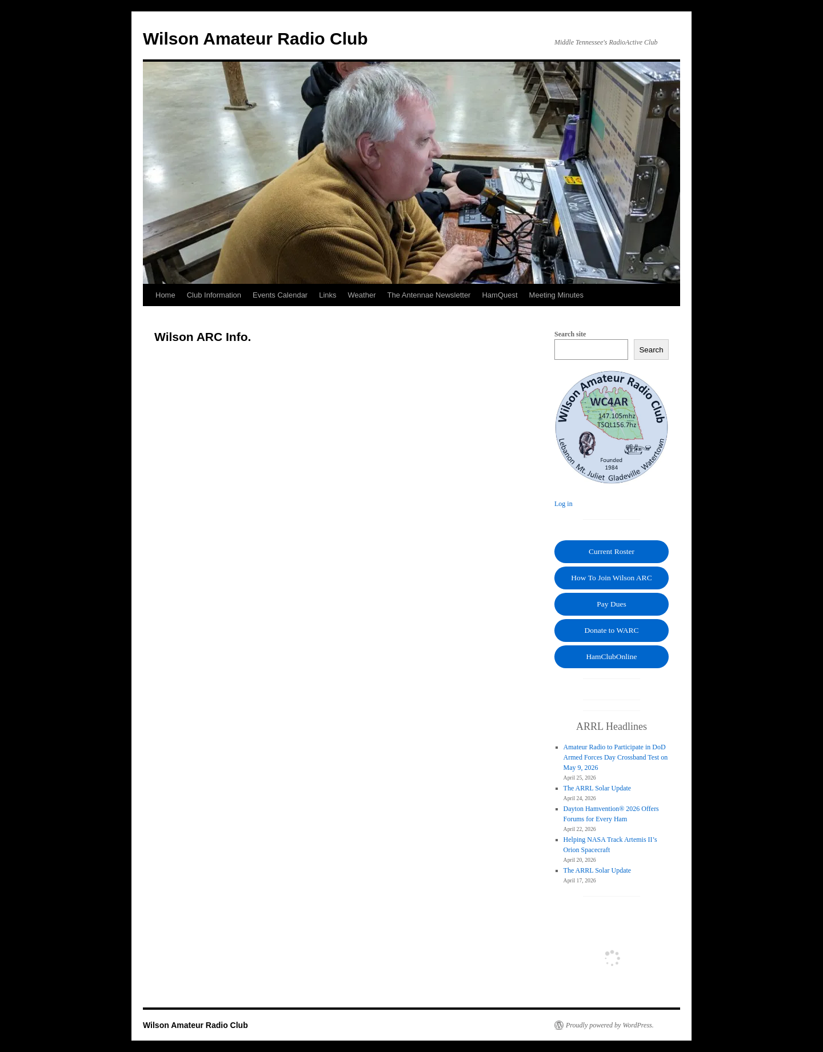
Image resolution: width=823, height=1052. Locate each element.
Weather (362, 295)
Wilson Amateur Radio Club (255, 38)
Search (651, 350)
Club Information (214, 295)
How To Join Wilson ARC (611, 577)
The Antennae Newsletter (428, 295)
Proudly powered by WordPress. (610, 1025)
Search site (570, 334)
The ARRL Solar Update (598, 788)
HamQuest (499, 295)
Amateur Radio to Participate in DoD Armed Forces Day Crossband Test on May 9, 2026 (616, 757)
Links (327, 295)
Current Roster (611, 551)
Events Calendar (280, 295)
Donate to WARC (612, 630)
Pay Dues (611, 604)
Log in (563, 504)
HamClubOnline (611, 656)
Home (165, 295)
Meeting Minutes (556, 295)
